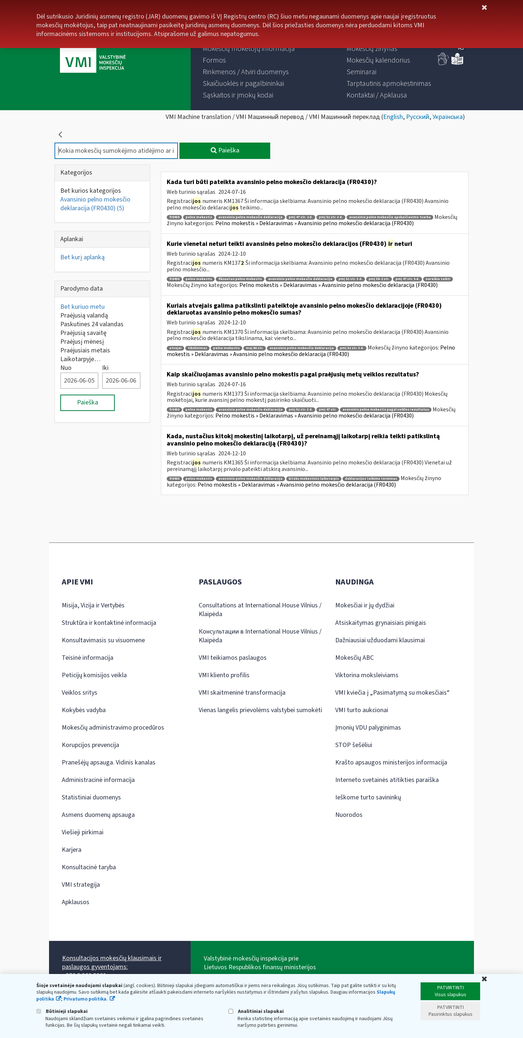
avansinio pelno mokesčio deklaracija (250, 217)
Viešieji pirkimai (83, 832)
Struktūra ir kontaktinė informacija (109, 622)
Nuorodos (348, 814)
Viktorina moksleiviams (366, 675)
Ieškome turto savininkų (368, 797)
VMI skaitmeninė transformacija (242, 692)
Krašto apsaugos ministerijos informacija (391, 762)
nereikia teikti (438, 279)
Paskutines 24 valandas (91, 324)
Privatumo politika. (86, 999)
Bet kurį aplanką (82, 257)
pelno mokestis (199, 217)
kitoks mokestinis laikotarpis (314, 478)
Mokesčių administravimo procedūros (113, 727)
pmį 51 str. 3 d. (331, 217)
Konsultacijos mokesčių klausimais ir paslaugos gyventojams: (112, 962)
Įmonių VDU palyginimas (368, 727)
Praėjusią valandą (84, 315)
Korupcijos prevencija (90, 745)
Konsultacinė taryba (89, 867)
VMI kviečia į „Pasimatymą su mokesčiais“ (392, 692)
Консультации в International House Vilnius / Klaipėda (260, 636)
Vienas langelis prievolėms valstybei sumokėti (260, 710)
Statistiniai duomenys (91, 797)
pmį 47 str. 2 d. (301, 217)
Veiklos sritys (79, 692)
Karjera (71, 849)
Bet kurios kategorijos (90, 190)
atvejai (175, 348)
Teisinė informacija (87, 657)
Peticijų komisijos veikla (94, 675)
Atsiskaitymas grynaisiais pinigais (380, 622)
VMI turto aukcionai (361, 710)
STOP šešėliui (353, 745)
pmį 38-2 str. (379, 279)
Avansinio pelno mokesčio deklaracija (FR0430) (95, 204)
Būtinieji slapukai (62, 1011)
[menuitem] (249, 49)
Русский (417, 116)
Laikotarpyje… (80, 359)
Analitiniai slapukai (256, 1011)
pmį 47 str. (327, 409)
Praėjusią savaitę (83, 333)
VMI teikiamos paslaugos (233, 657)
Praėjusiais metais (85, 350)
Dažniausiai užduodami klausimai (380, 640)
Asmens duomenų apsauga (98, 814)
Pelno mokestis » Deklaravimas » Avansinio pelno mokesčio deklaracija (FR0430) (314, 223)
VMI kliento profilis (224, 675)
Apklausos (75, 902)
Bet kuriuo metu (82, 306)
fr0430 (174, 217)
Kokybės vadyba (84, 710)
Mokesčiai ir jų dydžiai (364, 605)
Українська (448, 116)
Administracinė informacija (98, 780)
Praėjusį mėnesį (82, 341)
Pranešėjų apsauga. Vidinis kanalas (108, 762)
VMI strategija (81, 884)
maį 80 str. (254, 348)
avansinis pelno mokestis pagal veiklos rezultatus (385, 409)
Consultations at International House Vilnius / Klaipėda (260, 610)
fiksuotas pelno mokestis (240, 279)
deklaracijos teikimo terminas (371, 478)
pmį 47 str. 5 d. (407, 279)
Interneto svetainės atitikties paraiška (387, 780)
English (393, 116)
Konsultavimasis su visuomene (103, 640)
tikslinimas (197, 348)
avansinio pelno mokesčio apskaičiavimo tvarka (390, 217)
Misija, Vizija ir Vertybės (93, 605)
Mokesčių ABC (354, 657)
